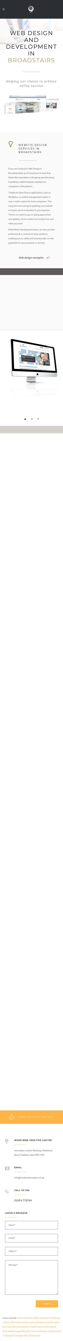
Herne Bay (29, 1326)
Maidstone (41, 1326)
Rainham (7, 1331)
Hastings (19, 1326)
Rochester (32, 1331)
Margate (51, 1326)
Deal (15, 1322)
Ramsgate (17, 1331)
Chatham (7, 1322)
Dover (21, 1322)
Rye (25, 1331)
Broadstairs (41, 1318)
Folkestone (43, 1322)
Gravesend (9, 1326)
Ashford (20, 1318)
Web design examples (31, 257)
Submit (47, 1303)
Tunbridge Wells (21, 1335)
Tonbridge (7, 1335)
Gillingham (55, 1322)
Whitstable (35, 1335)
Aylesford (30, 1318)
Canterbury (54, 1318)
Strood (56, 1331)
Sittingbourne (45, 1331)
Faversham (31, 1322)
